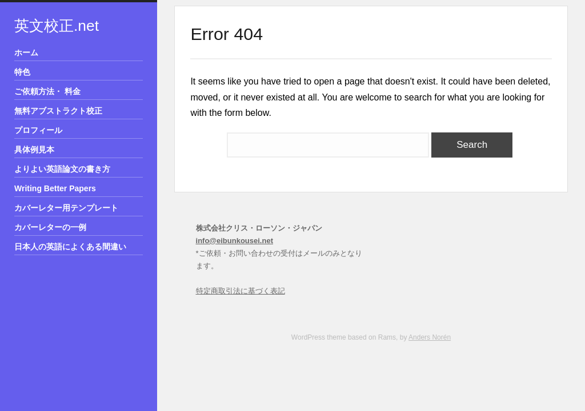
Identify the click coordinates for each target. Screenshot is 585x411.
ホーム (26, 52)
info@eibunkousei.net (234, 240)
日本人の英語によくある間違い (70, 246)
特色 (22, 71)
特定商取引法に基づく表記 (240, 291)
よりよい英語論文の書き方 (62, 169)
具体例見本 (34, 149)
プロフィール (38, 130)
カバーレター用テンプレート (66, 207)
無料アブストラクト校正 (58, 110)
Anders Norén (429, 337)
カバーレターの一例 (50, 227)
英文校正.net (56, 25)
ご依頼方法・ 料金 (47, 91)
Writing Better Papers (55, 188)
